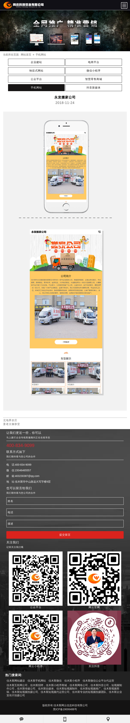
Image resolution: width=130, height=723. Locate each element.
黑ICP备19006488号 (65, 709)
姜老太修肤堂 (11, 424)
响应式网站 (36, 70)
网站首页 (26, 54)
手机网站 (41, 54)
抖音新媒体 (94, 87)
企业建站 (36, 62)
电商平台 (93, 62)
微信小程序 (94, 70)
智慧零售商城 (93, 79)
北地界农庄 (10, 420)
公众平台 (36, 79)
